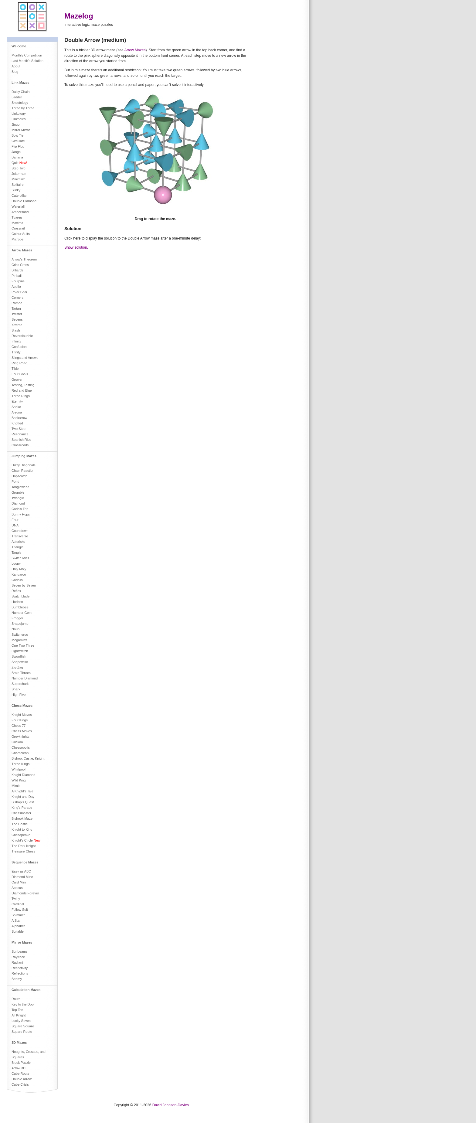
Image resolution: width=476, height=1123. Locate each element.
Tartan (16, 308)
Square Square (23, 1026)
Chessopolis (21, 747)
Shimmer (18, 915)
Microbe (17, 239)
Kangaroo (19, 574)
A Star (16, 920)
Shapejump (20, 623)
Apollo (16, 286)
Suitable (18, 931)
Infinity (16, 341)
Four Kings (20, 720)
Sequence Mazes (25, 862)
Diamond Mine (22, 877)
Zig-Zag (17, 667)
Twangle (18, 498)
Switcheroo (20, 634)
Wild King (18, 780)
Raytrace (18, 957)
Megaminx (19, 640)
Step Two (18, 168)
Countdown (20, 531)
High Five (18, 694)
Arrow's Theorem (24, 259)
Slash (16, 330)
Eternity (17, 401)
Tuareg (17, 217)
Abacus (17, 888)
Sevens (17, 319)
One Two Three (23, 645)
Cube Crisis (20, 1084)
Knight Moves (22, 714)
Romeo (17, 303)
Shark (16, 689)
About (16, 66)
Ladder (17, 97)
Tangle (16, 552)
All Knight (18, 1015)
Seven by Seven (24, 585)
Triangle (17, 547)
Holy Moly (19, 569)
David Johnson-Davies (170, 1105)
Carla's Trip (20, 509)
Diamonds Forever (25, 893)
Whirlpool (18, 769)
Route (16, 999)
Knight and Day (23, 796)
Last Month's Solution (27, 61)
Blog (15, 71)
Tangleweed (20, 487)
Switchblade (20, 596)
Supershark (20, 684)
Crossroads (20, 445)
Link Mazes (20, 82)
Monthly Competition (27, 55)
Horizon (17, 602)
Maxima (17, 223)
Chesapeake (21, 835)
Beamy (17, 979)
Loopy (16, 563)
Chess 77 (18, 725)
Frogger (17, 618)
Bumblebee (20, 607)
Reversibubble (22, 336)
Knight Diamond (23, 775)
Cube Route (20, 1073)
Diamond (18, 503)
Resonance (20, 434)
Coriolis (17, 580)
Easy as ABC (21, 871)
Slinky (16, 190)
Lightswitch (20, 651)
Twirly (16, 898)
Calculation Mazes (26, 990)
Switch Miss (20, 558)
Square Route (22, 1031)
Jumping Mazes (24, 456)
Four (15, 520)
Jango (16, 152)
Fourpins (18, 281)
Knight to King (22, 829)
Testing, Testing (23, 385)
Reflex (16, 591)
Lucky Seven (21, 1021)
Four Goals (20, 374)
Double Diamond (24, 201)
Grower (17, 379)
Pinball (17, 275)
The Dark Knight (24, 846)
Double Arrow (22, 1079)
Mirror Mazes (22, 942)
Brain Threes (21, 673)
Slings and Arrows (25, 357)
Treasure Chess (23, 851)
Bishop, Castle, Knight (28, 758)
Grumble (18, 492)
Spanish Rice (21, 439)
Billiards (17, 270)
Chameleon (20, 753)
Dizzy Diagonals (24, 465)
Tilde (15, 368)
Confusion (19, 347)
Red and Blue (22, 390)
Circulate (18, 141)
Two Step (18, 428)
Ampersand (20, 212)
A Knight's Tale (22, 791)
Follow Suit (20, 909)
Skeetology (20, 102)
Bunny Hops (21, 514)
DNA (15, 525)
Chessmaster (21, 813)
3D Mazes (19, 1042)
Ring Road (19, 363)
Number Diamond (25, 678)
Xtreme (17, 325)
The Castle (20, 824)
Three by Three (23, 108)
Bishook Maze (22, 818)
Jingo (15, 124)
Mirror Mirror (21, 130)
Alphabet (18, 926)
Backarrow (19, 418)
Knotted (17, 423)
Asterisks (18, 541)
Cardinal (18, 904)
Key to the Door (23, 1004)
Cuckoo (17, 742)
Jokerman (19, 173)
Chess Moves (22, 731)
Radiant (17, 962)
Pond (15, 481)
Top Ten (17, 1010)
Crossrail (18, 228)
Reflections (20, 973)
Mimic (16, 786)
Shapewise (20, 662)
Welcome (19, 46)
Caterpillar (19, 195)
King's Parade (22, 807)
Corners (17, 297)
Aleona (17, 412)
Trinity (16, 352)
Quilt (19, 163)
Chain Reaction (23, 470)
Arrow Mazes (22, 250)
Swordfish (19, 656)
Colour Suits (21, 234)
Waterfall (18, 206)
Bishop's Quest (23, 802)
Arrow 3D (18, 1068)
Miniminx (18, 179)
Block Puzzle (21, 1062)
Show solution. (76, 247)
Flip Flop (18, 146)
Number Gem (22, 612)
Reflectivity (20, 968)
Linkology (18, 113)
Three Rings (21, 396)
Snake (16, 407)
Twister (17, 314)
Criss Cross (20, 265)
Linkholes (18, 119)
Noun (15, 629)
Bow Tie (17, 135)
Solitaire (18, 184)
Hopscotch (19, 476)
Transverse (20, 536)
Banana (17, 157)
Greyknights (20, 736)
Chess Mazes (22, 705)
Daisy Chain (20, 92)
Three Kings (20, 764)
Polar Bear (19, 292)
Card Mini (19, 882)
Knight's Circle (26, 840)
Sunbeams (20, 951)
